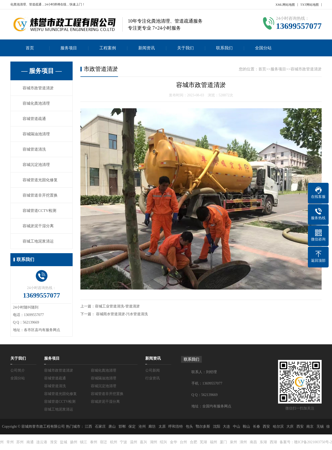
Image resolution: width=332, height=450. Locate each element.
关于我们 (185, 48)
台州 (183, 442)
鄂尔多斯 (203, 426)
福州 (213, 442)
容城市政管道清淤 (38, 88)
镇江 (83, 442)
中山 (236, 426)
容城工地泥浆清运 (38, 241)
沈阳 (216, 426)
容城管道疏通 (34, 119)
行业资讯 (152, 378)
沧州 (142, 426)
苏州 (20, 442)
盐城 (63, 442)
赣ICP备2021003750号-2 (313, 442)
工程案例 (107, 48)
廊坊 (152, 426)
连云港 (41, 442)
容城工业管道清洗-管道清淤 (117, 306)
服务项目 (68, 48)
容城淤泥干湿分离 (38, 226)
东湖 (263, 442)
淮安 (53, 442)
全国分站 (263, 48)
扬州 (73, 442)
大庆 (290, 426)
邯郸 (122, 426)
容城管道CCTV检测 (39, 211)
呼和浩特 (175, 426)
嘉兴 (143, 442)
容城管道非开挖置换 (40, 195)
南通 (30, 442)
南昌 (253, 442)
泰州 (93, 442)
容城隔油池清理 (36, 134)
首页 (30, 48)
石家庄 (100, 426)
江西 (88, 426)
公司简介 (17, 370)
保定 (132, 426)
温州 (133, 442)
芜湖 (203, 442)
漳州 (243, 442)
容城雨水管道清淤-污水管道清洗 (122, 314)
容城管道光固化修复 (40, 180)
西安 (266, 426)
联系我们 (224, 48)
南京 (310, 426)
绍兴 (163, 442)
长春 (256, 426)
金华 (173, 442)
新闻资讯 (146, 48)
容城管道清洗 (34, 149)
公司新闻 (152, 370)
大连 (226, 426)
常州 (10, 442)
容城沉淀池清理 (36, 165)
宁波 (123, 442)
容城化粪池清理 (36, 103)
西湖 (273, 442)
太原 (162, 426)
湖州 (153, 442)
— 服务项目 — (41, 71)
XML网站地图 (285, 4)
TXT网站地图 (309, 4)
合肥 (193, 442)
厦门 (223, 442)
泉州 (233, 442)
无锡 (320, 426)
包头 (189, 426)
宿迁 (103, 442)
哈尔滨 (278, 426)
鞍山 (246, 426)
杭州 (113, 442)
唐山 (112, 426)
